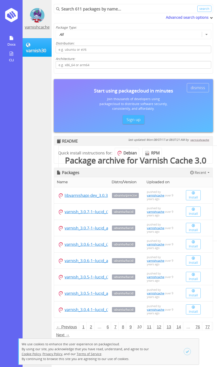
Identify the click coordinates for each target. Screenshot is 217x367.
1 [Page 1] (83, 327)
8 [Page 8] (123, 327)
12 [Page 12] (159, 327)
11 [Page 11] (149, 327)
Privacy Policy (52, 354)
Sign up (133, 119)
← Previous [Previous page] (66, 327)
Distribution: (65, 43)
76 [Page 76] (198, 327)
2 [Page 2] (91, 327)
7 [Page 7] (115, 327)
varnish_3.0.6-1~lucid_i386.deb (93, 244)
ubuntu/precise (125, 195)
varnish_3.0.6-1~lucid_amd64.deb (96, 260)
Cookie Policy (31, 354)
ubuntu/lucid (123, 212)
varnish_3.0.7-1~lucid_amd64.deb (96, 228)
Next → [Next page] (63, 335)
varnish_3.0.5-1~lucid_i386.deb (93, 277)
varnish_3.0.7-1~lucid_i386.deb (93, 211)
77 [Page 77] (207, 327)
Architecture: (65, 59)
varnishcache (37, 27)
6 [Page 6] (108, 327)
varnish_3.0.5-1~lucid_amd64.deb (96, 293)
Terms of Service (89, 354)
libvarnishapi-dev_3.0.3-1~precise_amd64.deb (107, 195)
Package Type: (66, 27)
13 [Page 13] (169, 327)
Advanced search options (187, 17)
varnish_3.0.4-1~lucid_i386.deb (93, 309)
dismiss (198, 87)
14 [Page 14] (179, 327)
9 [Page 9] (130, 327)
